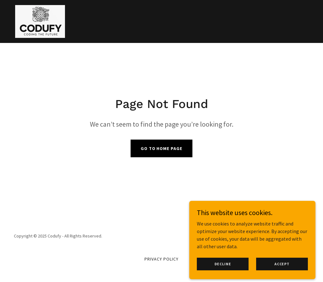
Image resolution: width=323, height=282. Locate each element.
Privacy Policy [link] (161, 259)
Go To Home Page (162, 148)
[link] (40, 21)
